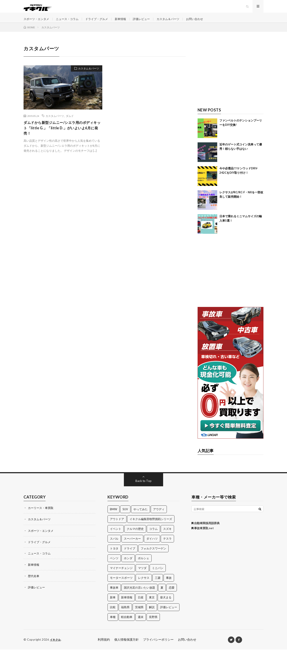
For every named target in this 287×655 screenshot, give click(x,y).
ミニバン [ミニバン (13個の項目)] (157, 573)
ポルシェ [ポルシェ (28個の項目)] (143, 564)
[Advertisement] (231, 78)
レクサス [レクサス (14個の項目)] (143, 583)
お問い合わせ (204, 22)
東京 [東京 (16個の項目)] (152, 603)
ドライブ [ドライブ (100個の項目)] (129, 554)
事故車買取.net (202, 533)
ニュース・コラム (70, 22)
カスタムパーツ (55, 121)
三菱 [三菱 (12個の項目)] (158, 583)
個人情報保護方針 (126, 645)
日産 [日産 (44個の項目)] (141, 603)
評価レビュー (148, 22)
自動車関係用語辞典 (205, 528)
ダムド (70, 121)
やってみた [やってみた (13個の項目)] (140, 515)
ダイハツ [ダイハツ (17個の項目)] (152, 544)
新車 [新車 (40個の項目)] (113, 603)
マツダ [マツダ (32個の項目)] (142, 573)
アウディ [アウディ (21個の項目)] (158, 515)
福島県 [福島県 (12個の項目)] (125, 613)
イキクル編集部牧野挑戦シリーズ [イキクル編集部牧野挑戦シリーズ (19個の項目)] (151, 524)
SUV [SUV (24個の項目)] (125, 515)
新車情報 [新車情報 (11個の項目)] (126, 603)
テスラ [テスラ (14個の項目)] (167, 544)
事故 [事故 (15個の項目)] (169, 583)
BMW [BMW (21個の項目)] (113, 515)
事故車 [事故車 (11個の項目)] (114, 593)
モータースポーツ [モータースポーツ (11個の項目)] (121, 583)
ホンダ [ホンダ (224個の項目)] (128, 564)
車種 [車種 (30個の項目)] (113, 622)
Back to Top (143, 486)
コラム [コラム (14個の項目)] (153, 534)
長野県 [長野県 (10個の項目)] (153, 622)
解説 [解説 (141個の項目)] (152, 613)
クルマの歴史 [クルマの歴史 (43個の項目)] (135, 534)
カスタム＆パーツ (176, 22)
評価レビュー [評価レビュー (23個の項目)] (168, 613)
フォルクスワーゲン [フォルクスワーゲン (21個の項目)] (153, 554)
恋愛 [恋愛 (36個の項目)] (171, 593)
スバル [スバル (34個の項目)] (114, 544)
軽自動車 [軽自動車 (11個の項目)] (126, 622)
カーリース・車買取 (41, 513)
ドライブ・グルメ (101, 22)
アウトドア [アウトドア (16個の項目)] (117, 524)
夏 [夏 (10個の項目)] (162, 593)
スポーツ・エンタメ (37, 22)
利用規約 (104, 645)
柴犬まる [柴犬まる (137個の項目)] (165, 603)
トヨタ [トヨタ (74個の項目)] (114, 554)
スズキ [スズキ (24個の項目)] (167, 534)
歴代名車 (34, 581)
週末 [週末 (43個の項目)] (141, 622)
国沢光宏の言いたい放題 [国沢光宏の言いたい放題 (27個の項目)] (139, 593)
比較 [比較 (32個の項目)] (113, 613)
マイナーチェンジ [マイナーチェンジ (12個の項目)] (121, 573)
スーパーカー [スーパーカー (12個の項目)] (132, 544)
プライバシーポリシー (158, 645)
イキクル (56, 645)
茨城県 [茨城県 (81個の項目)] (139, 613)
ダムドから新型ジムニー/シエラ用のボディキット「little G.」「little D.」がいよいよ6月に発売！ (63, 134)
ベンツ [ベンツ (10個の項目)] (114, 564)
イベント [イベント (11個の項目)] (115, 534)
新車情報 (126, 22)
